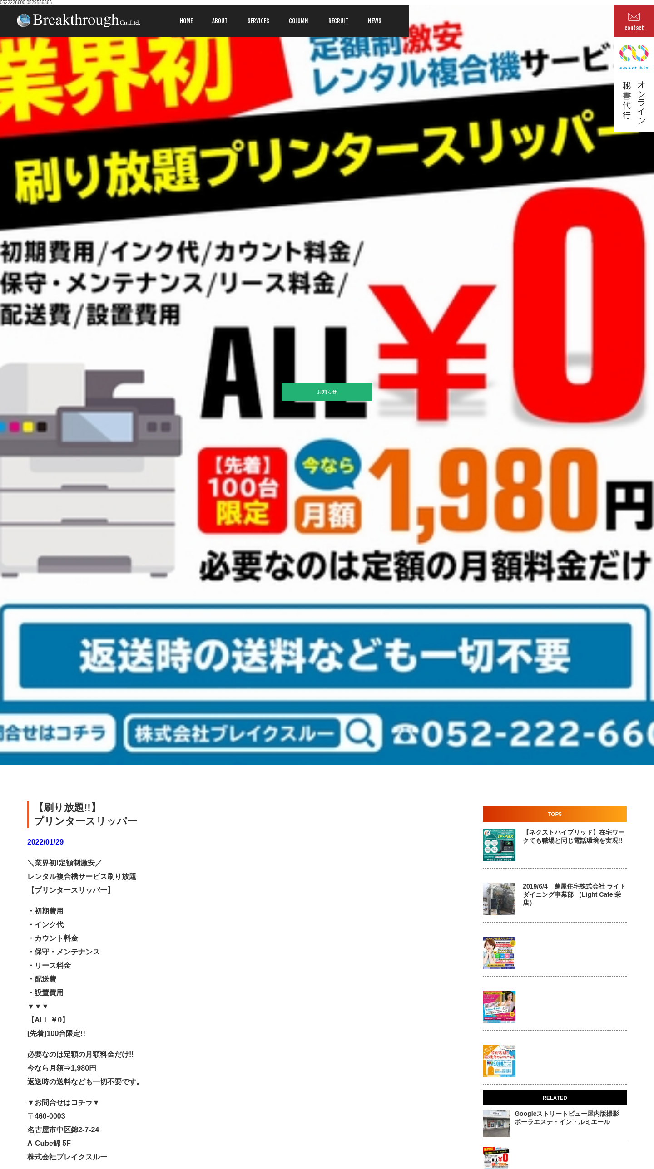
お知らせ (327, 391)
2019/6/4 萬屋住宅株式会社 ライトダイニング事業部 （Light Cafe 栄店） (574, 894)
